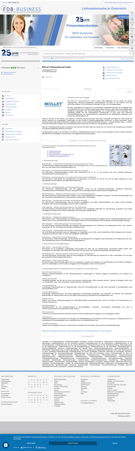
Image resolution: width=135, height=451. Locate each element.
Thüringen (57, 406)
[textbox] (85, 53)
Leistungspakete (6, 381)
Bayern (56, 381)
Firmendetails (9, 98)
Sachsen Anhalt (58, 402)
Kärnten (83, 381)
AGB (106, 2)
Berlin (56, 383)
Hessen (56, 390)
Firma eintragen (126, 17)
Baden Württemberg (60, 379)
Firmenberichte (5, 393)
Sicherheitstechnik (112, 395)
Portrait (7, 96)
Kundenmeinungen (6, 404)
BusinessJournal (6, 397)
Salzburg (83, 386)
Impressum (122, 2)
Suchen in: (46, 58)
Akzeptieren (73, 439)
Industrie (109, 388)
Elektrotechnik (111, 386)
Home (5, 2)
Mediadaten (4, 383)
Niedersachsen (58, 393)
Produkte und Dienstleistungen (63, 58)
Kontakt (129, 2)
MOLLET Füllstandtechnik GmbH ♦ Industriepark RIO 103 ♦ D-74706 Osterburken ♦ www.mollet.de (77, 331)
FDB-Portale (98, 48)
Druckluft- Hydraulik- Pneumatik (116, 385)
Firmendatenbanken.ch (87, 403)
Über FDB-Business (124, 48)
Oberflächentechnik (113, 393)
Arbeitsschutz (111, 379)
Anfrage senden (10, 137)
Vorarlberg (84, 392)
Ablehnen (31, 439)
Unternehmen (5, 379)
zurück (129, 92)
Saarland (57, 399)
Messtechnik (111, 397)
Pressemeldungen (11, 107)
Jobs (2, 385)
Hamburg (57, 388)
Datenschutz (113, 2)
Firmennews (9, 115)
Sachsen (56, 401)
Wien (82, 393)
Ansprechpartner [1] (112, 67)
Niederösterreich (86, 383)
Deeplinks (8, 109)
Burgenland (84, 379)
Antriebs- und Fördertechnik (115, 381)
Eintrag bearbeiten (9, 72)
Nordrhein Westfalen (60, 395)
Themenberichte (10, 104)
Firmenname (80, 58)
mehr (31, 443)
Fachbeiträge (111, 401)
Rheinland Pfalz (59, 397)
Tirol (82, 390)
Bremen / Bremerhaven (61, 386)
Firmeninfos (110, 48)
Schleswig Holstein (59, 404)
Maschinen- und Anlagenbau (115, 392)
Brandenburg (58, 385)
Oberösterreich (85, 385)
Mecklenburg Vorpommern (62, 392)
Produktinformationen (12, 101)
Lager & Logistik (112, 390)
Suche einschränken (127, 59)
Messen (7, 112)
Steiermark (84, 388)
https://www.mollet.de (12, 140)
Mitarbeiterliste (8, 74)
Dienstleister (111, 383)
